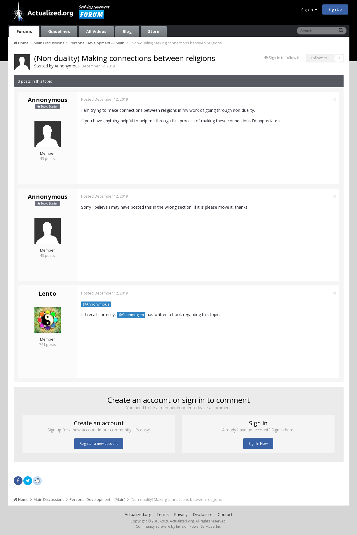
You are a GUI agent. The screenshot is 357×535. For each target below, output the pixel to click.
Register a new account (99, 443)
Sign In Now (258, 443)
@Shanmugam (131, 314)
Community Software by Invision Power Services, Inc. (179, 526)
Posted (104, 99)
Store (153, 31)
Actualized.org (138, 514)
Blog (127, 31)
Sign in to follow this (286, 57)
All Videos (96, 31)
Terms (162, 514)
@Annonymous (96, 304)
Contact (225, 514)
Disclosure (203, 514)
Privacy (180, 514)
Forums (24, 31)
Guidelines (59, 31)
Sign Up (335, 9)
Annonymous (67, 66)
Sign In (309, 9)
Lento (47, 293)
